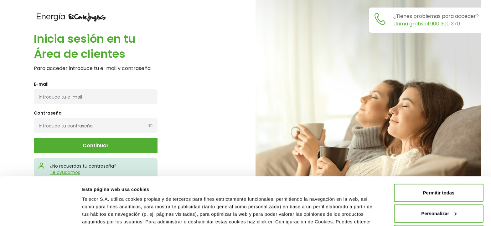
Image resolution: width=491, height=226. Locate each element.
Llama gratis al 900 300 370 (426, 23)
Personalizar (439, 165)
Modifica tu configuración (111, 213)
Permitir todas (439, 145)
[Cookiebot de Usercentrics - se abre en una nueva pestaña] (40, 213)
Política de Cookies (169, 181)
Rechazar (438, 186)
